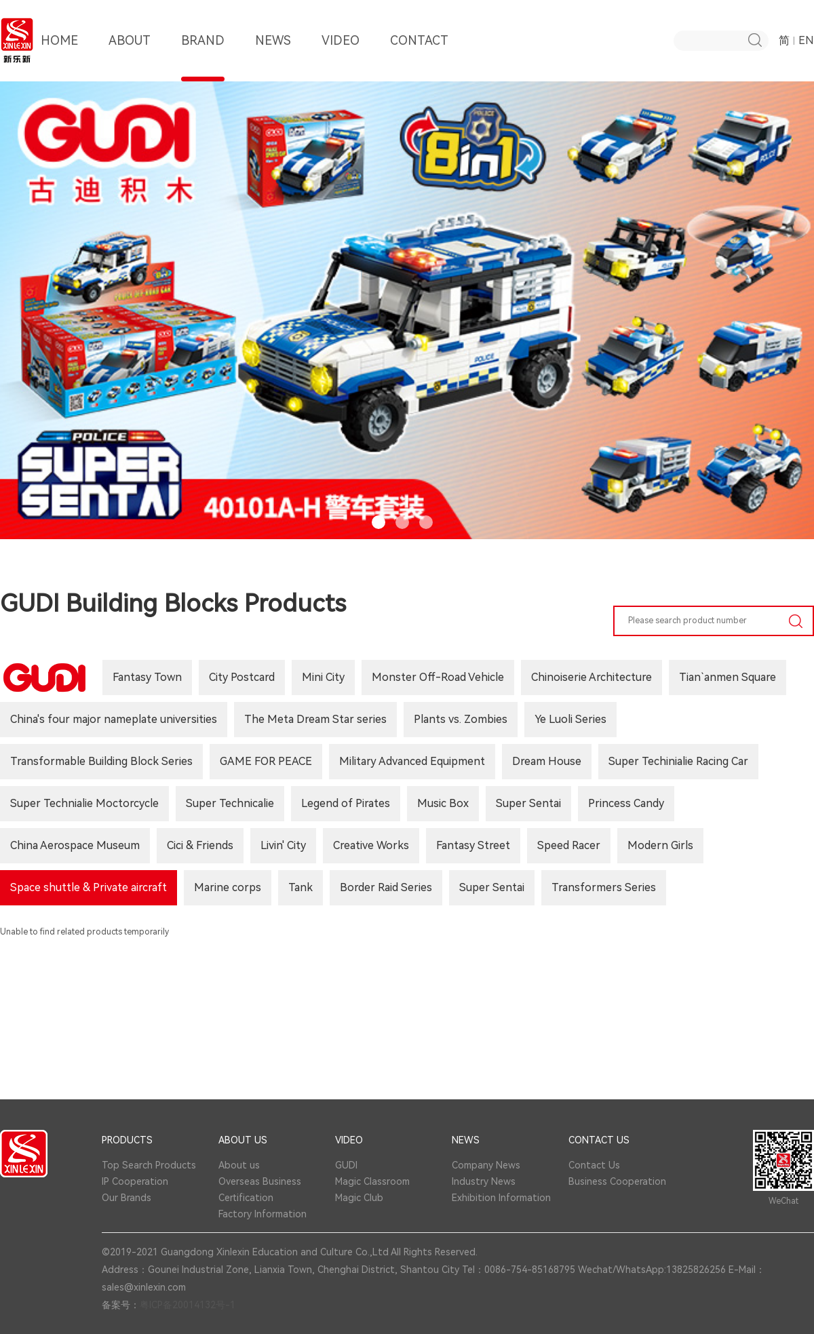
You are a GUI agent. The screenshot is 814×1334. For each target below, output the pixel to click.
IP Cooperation (135, 1181)
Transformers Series (603, 887)
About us (239, 1165)
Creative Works (371, 845)
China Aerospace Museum (75, 845)
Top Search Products (149, 1165)
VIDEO (341, 57)
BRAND (203, 57)
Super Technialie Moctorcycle (84, 803)
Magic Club (359, 1197)
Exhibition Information (501, 1197)
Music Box (443, 803)
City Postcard (242, 677)
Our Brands (126, 1197)
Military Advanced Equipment (412, 761)
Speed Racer (568, 845)
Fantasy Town (147, 677)
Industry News (484, 1181)
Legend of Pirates (345, 803)
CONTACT (419, 57)
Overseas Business (259, 1181)
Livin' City (283, 845)
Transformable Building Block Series (101, 761)
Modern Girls (660, 845)
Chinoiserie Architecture (591, 677)
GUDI (346, 1165)
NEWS (273, 57)
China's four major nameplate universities (113, 719)
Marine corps (227, 887)
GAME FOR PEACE (266, 761)
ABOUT (130, 57)
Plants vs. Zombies (460, 719)
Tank (300, 887)
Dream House (546, 761)
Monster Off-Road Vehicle (438, 677)
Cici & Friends (200, 845)
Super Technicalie (230, 803)
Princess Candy (626, 803)
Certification (245, 1197)
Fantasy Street (473, 845)
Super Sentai (528, 803)
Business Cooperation (617, 1181)
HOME (59, 57)
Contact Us (594, 1165)
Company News (486, 1165)
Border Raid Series (386, 887)
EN (806, 40)
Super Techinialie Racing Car (678, 761)
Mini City (323, 677)
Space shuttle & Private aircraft (88, 887)
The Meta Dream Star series (315, 719)
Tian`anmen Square (727, 677)
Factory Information (262, 1214)
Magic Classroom (372, 1181)
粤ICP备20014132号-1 (187, 1304)
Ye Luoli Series (570, 719)
